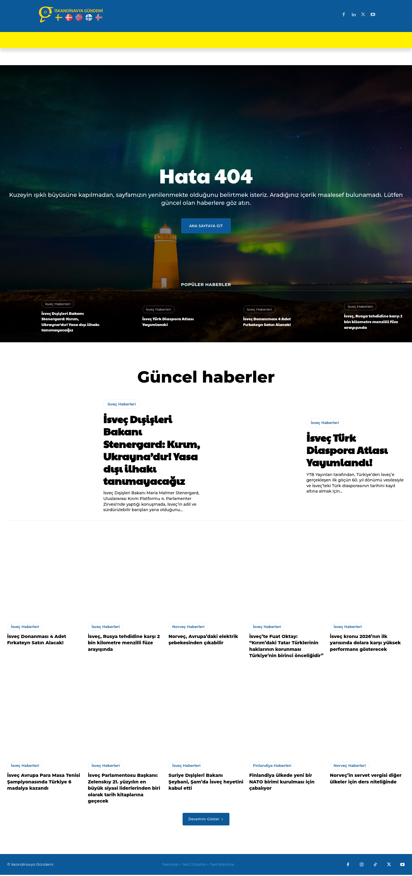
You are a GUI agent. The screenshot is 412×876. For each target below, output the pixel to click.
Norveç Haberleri (188, 627)
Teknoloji (170, 865)
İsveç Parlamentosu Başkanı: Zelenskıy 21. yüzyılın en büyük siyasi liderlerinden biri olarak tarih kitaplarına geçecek (124, 789)
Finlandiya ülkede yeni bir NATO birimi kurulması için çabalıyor (281, 783)
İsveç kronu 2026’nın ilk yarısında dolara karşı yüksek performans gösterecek (365, 644)
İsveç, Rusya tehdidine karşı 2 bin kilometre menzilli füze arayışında (373, 321)
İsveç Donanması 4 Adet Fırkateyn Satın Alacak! (267, 321)
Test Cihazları (194, 865)
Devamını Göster (205, 820)
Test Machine (222, 865)
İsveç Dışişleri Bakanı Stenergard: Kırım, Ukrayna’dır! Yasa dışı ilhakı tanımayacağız (70, 321)
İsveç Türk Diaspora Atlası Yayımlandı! (168, 321)
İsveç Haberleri (57, 304)
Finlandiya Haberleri (272, 766)
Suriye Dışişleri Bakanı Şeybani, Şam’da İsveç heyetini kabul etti (206, 783)
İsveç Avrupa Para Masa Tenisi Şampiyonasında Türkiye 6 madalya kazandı (43, 783)
